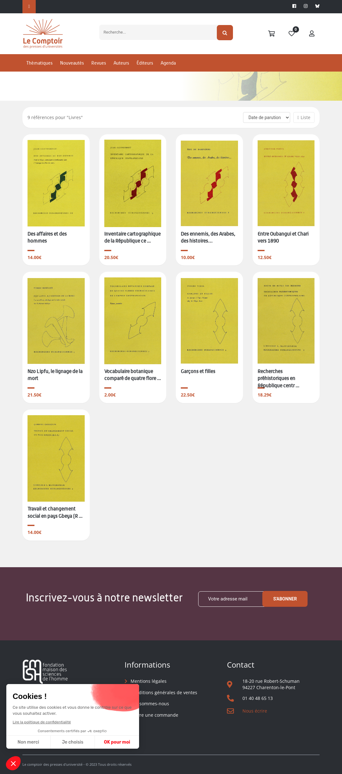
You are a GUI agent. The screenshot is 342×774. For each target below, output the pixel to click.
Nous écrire (254, 711)
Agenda (168, 67)
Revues (98, 67)
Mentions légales (149, 681)
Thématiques (39, 67)
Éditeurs (145, 67)
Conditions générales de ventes (164, 692)
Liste (303, 117)
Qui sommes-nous (150, 704)
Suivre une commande (154, 715)
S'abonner (285, 598)
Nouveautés (72, 67)
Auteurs (121, 67)
